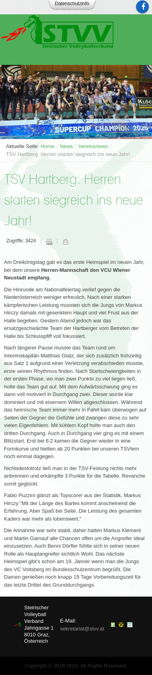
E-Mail (65, 241)
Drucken (49, 241)
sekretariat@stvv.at (82, 629)
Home (48, 146)
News (66, 146)
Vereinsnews (93, 146)
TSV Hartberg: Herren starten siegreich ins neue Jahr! (73, 201)
